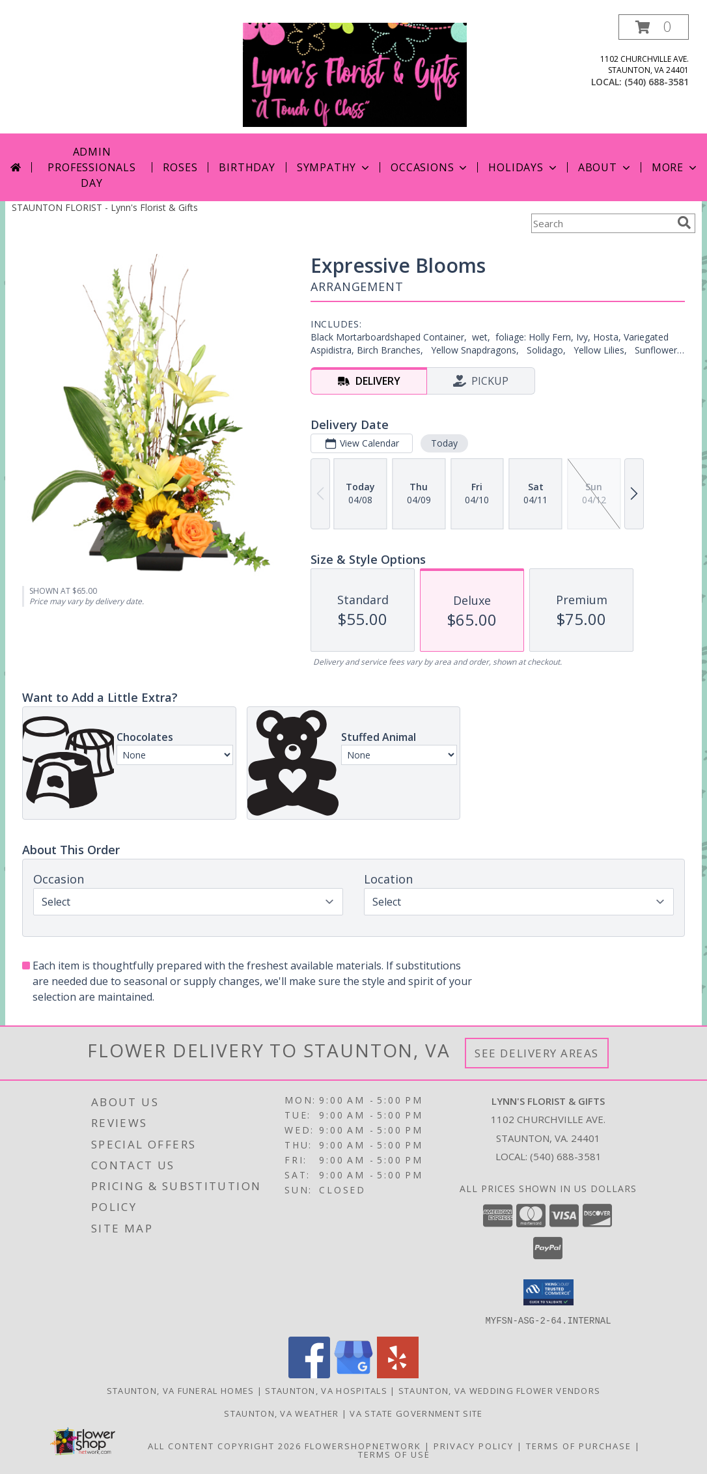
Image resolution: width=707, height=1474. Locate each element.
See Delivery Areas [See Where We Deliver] (537, 1053)
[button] (653, 27)
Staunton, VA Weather (281, 1413)
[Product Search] (601, 223)
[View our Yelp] (398, 1374)
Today (444, 443)
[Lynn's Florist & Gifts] (355, 74)
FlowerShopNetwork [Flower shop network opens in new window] (363, 1445)
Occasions (430, 167)
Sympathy (334, 167)
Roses (180, 167)
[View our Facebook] (309, 1374)
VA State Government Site (416, 1413)
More (675, 167)
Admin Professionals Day (91, 167)
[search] (684, 223)
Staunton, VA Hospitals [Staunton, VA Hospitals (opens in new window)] (326, 1390)
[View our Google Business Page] (353, 1374)
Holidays (523, 167)
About (605, 167)
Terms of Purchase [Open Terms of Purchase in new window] (578, 1445)
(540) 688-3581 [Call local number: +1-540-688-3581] (656, 82)
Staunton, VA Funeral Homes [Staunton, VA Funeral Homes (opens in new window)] (181, 1390)
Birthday (247, 167)
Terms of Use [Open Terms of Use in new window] (394, 1454)
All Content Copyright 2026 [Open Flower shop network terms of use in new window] (224, 1445)
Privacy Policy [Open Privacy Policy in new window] (474, 1445)
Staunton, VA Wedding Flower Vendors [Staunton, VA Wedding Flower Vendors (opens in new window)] (499, 1390)
